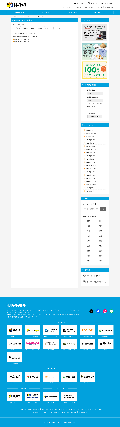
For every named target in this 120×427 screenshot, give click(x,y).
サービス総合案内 (91, 275)
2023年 (91, 140)
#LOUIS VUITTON (36, 28)
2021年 (91, 146)
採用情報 (99, 7)
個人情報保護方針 (34, 409)
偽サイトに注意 (72, 412)
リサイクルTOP (14, 17)
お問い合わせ (82, 412)
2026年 (91, 130)
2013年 (91, 172)
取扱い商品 (73, 12)
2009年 (91, 185)
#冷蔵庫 (25, 28)
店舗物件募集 (109, 7)
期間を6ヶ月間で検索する (21, 41)
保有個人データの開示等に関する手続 (90, 409)
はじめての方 (94, 3)
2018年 (91, 156)
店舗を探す (20, 12)
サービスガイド (68, 7)
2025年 (91, 133)
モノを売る (46, 12)
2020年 (91, 149)
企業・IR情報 (89, 7)
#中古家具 (17, 28)
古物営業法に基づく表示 (49, 409)
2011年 (91, 178)
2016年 (91, 162)
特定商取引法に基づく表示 (67, 409)
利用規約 (36, 412)
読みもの (79, 7)
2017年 (91, 159)
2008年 (90, 188)
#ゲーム (58, 28)
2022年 (91, 143)
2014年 (91, 169)
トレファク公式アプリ (93, 282)
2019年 (91, 153)
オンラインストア (108, 3)
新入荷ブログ (100, 12)
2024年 (91, 136)
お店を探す (22, 17)
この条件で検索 (95, 116)
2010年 (91, 181)
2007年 (90, 191)
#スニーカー (49, 28)
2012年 (91, 175)
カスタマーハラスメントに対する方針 (53, 412)
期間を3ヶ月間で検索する (21, 39)
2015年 (91, 165)
